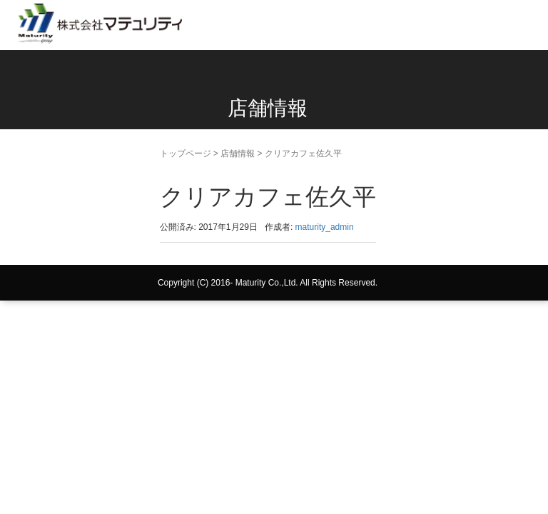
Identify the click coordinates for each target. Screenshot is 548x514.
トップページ (185, 153)
